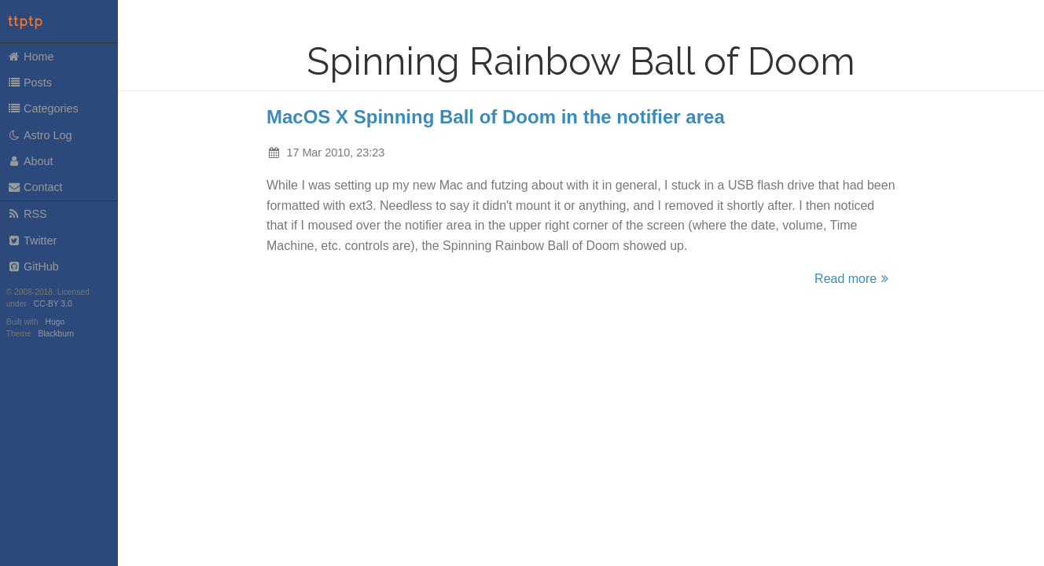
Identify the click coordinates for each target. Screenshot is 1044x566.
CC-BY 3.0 (53, 304)
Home (30, 56)
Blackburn (57, 333)
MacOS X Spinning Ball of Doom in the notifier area (496, 116)
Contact (35, 187)
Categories (43, 108)
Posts (29, 82)
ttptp (26, 21)
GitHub (33, 266)
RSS (27, 214)
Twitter (32, 240)
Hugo (55, 322)
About (30, 161)
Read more (853, 278)
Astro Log (39, 135)
